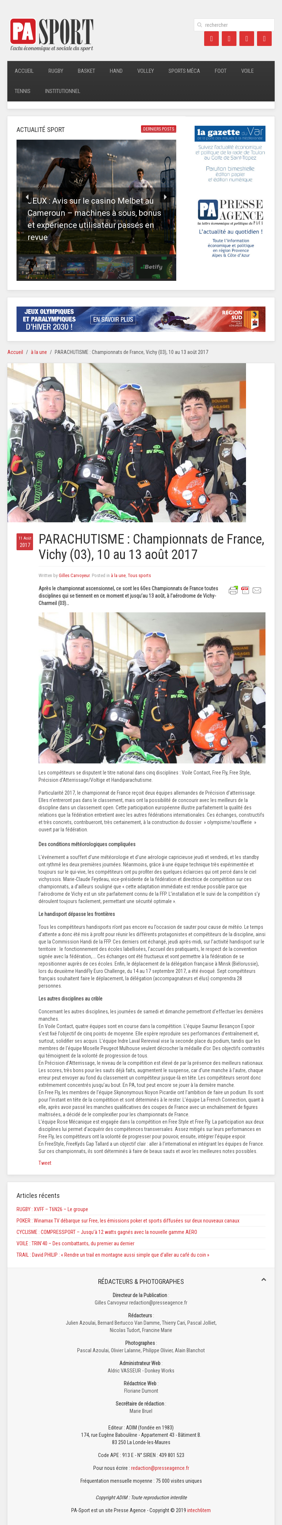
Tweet (45, 1163)
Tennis (22, 91)
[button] (96, 197)
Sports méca (184, 71)
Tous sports (139, 575)
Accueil (24, 71)
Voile (247, 71)
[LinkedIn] (246, 38)
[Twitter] (229, 38)
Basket (86, 71)
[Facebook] (211, 38)
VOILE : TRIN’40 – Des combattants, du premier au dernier (75, 1243)
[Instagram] (264, 38)
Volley (145, 71)
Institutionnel (62, 91)
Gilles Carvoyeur (74, 575)
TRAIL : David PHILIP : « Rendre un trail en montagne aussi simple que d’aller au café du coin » (113, 1255)
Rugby (55, 71)
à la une (39, 352)
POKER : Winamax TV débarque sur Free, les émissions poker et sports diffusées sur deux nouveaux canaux (128, 1221)
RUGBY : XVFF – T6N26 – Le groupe (52, 1209)
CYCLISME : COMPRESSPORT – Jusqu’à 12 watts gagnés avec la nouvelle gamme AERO (107, 1232)
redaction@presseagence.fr (160, 1468)
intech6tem (199, 1510)
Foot (221, 71)
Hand (116, 71)
